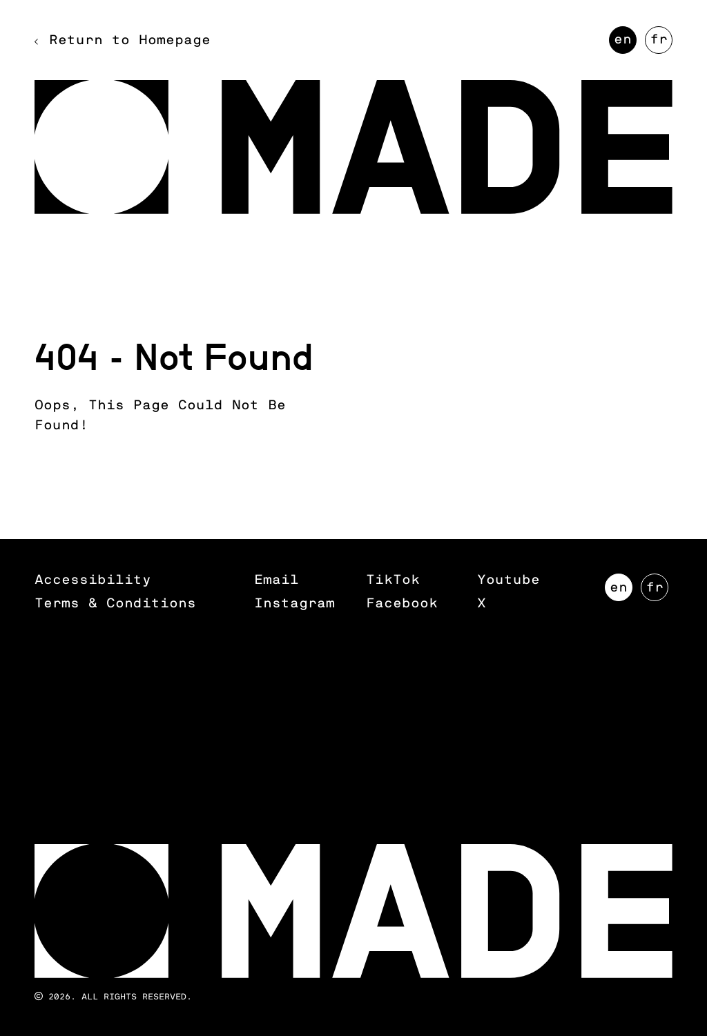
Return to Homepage (130, 40)
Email (276, 580)
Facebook (402, 603)
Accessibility (93, 580)
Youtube (508, 580)
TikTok (393, 580)
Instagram (294, 603)
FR (661, 43)
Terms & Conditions (115, 603)
